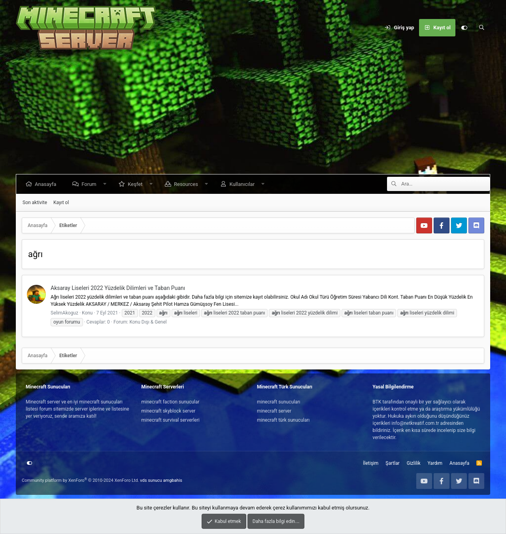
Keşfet (136, 184)
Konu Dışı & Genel (147, 322)
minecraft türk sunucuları (283, 420)
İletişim (370, 463)
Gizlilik (414, 463)
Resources (188, 184)
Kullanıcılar (243, 184)
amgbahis (172, 480)
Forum (90, 184)
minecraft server (274, 411)
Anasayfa (47, 184)
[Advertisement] (253, 114)
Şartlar (392, 463)
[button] (106, 184)
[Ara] (481, 27)
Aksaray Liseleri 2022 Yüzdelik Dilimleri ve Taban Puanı (118, 288)
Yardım (435, 463)
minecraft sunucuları (278, 402)
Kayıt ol (61, 202)
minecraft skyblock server (169, 411)
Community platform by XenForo (80, 480)
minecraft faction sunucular (171, 402)
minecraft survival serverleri (171, 420)
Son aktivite (35, 202)
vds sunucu (151, 480)
